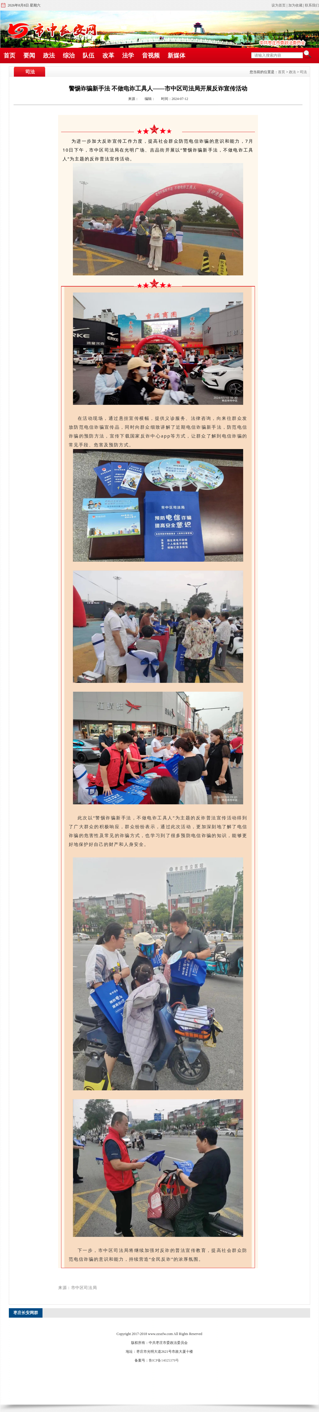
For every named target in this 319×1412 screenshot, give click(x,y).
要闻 (29, 55)
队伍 (88, 55)
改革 (108, 55)
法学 (128, 55)
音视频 (151, 55)
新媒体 (176, 55)
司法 (303, 72)
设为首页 (278, 5)
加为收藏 (295, 5)
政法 (49, 55)
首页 (9, 55)
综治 (69, 55)
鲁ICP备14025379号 (164, 1360)
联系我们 (312, 5)
